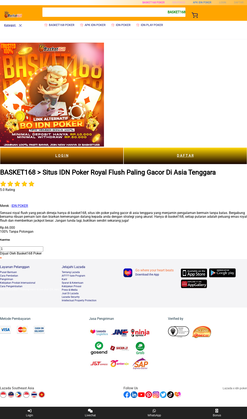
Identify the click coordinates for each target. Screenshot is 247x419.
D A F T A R (185, 156)
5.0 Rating (7, 190)
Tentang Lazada (71, 272)
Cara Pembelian (9, 275)
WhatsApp (154, 413)
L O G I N (61, 156)
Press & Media (70, 289)
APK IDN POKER (202, 2)
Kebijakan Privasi (71, 286)
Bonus (217, 413)
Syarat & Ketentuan (72, 282)
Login (29, 413)
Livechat (90, 413)
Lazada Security (71, 296)
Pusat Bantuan (8, 272)
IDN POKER (19, 206)
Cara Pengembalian (11, 286)
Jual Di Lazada (70, 293)
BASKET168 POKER (153, 2)
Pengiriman (6, 279)
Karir (64, 279)
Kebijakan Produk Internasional (17, 282)
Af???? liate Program (73, 275)
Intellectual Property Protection (79, 300)
